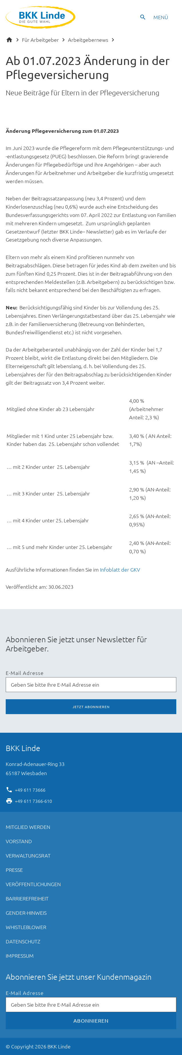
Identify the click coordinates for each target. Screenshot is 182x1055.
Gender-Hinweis (26, 912)
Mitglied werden (28, 826)
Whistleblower (26, 927)
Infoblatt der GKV (120, 569)
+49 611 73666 (30, 789)
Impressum (20, 955)
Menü (160, 17)
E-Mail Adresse (25, 673)
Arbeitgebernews (88, 39)
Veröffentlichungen (33, 884)
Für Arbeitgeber (40, 39)
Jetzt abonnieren (91, 706)
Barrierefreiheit (27, 898)
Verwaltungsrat (28, 855)
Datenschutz (23, 941)
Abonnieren (91, 1021)
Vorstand (19, 841)
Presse (14, 869)
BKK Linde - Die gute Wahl (41, 17)
